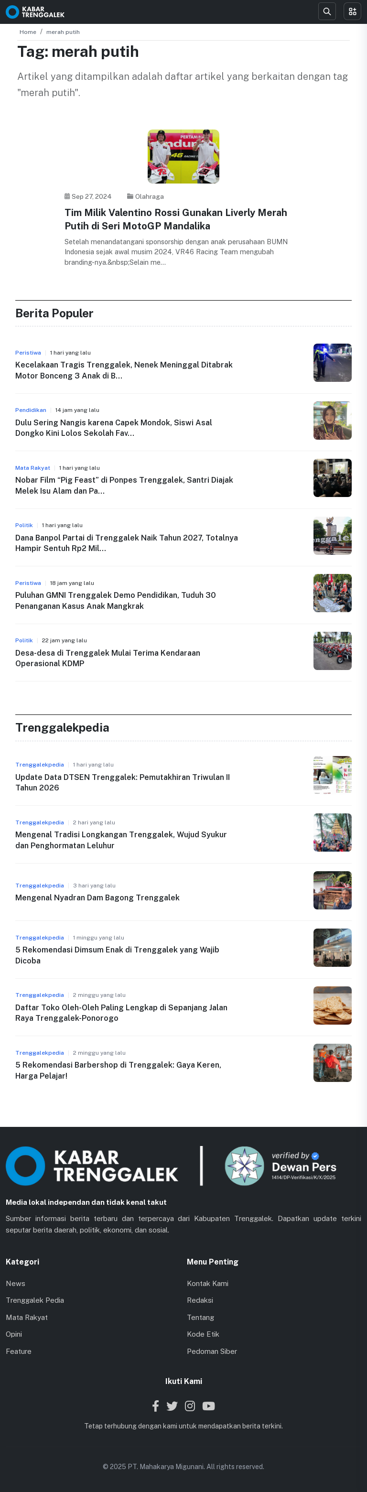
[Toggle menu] (352, 11)
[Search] (327, 11)
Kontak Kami (207, 1283)
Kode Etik (203, 1334)
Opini (14, 1334)
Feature (19, 1351)
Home (28, 32)
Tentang (200, 1317)
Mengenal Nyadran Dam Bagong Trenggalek (97, 897)
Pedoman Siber (212, 1351)
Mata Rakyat (27, 1317)
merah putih (63, 32)
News (15, 1283)
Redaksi (200, 1300)
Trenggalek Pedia (35, 1300)
